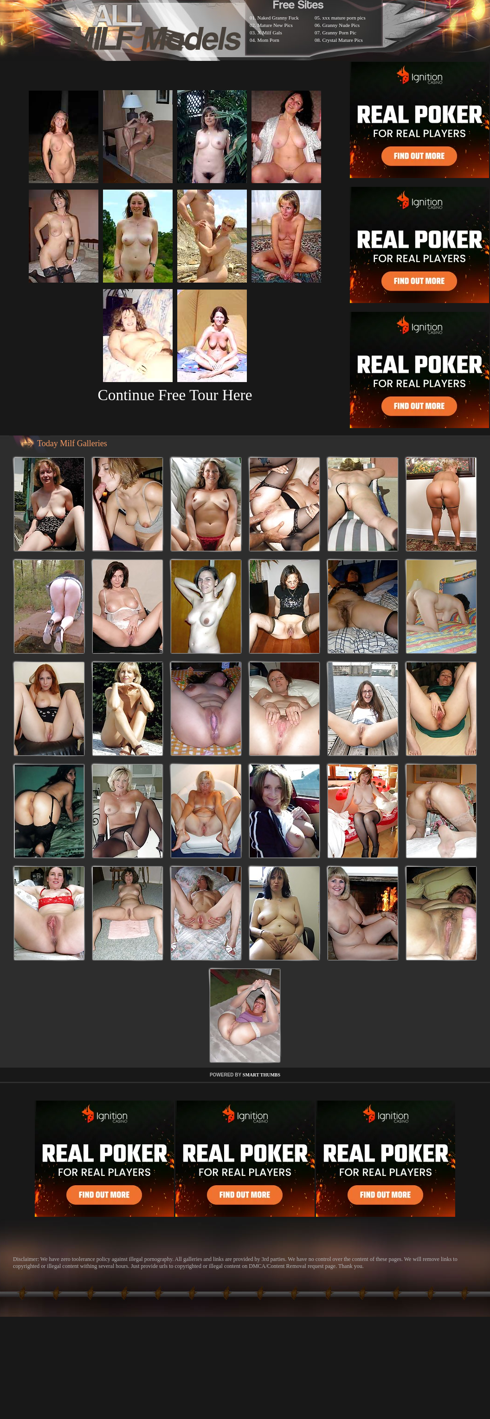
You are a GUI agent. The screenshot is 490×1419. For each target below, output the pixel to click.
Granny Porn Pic (339, 32)
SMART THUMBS (261, 1074)
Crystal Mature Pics (342, 40)
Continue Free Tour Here (174, 394)
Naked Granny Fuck (278, 17)
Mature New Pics (275, 25)
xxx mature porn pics (344, 17)
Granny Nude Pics (341, 25)
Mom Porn (268, 40)
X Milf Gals (270, 32)
